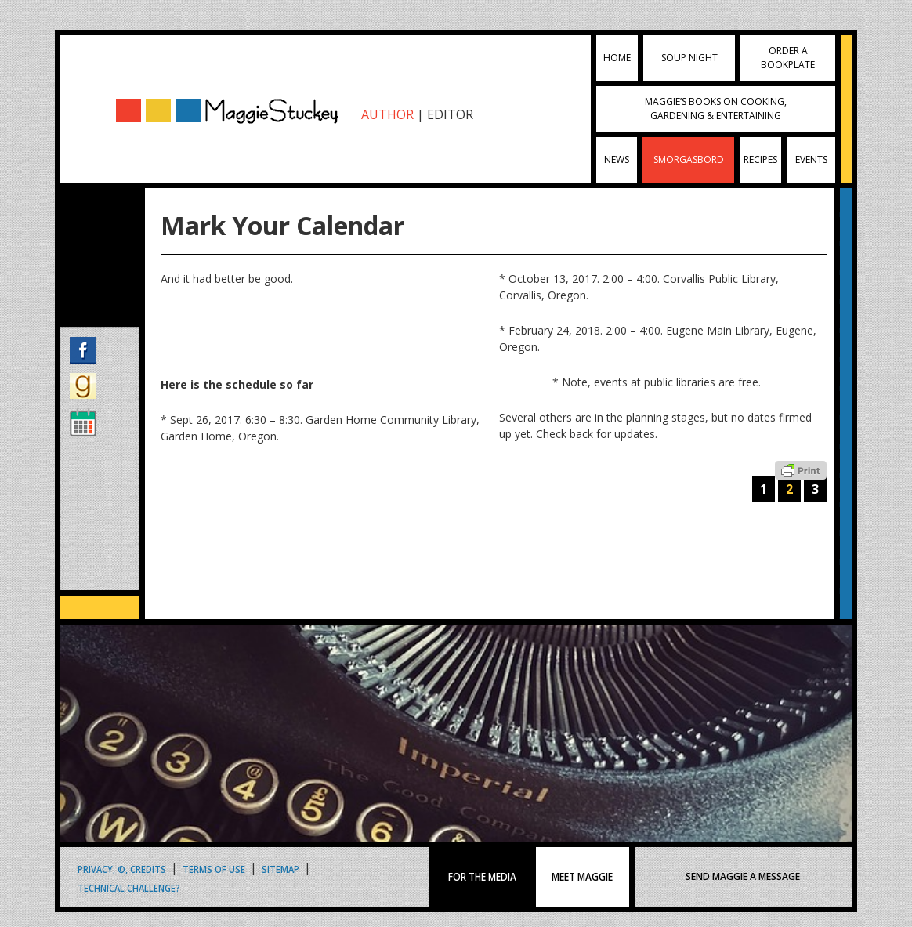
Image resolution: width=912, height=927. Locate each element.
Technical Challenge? (129, 887)
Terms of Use (214, 868)
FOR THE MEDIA (482, 876)
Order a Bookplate (788, 57)
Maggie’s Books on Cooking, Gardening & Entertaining (716, 108)
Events (811, 159)
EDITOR (450, 114)
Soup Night (689, 57)
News (616, 159)
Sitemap (280, 868)
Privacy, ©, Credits (122, 868)
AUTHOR (387, 114)
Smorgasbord (688, 159)
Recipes (760, 159)
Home (617, 57)
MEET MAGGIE (582, 876)
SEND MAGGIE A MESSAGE (743, 876)
